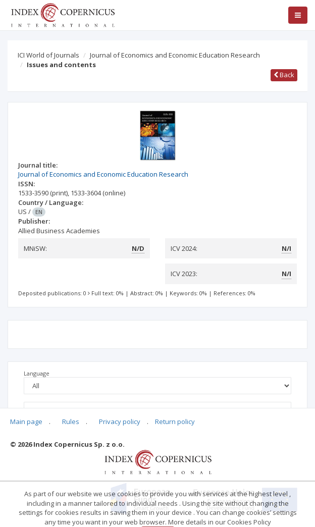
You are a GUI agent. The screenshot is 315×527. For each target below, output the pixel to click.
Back (284, 74)
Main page (26, 421)
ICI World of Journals (48, 55)
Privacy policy (119, 421)
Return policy (175, 421)
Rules (70, 421)
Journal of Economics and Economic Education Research (175, 55)
